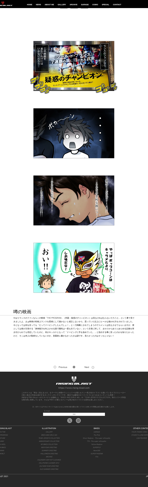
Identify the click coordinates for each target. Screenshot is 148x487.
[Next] (84, 367)
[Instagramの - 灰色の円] (78, 420)
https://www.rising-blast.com (74, 388)
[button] (62, 4)
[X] (69, 420)
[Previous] (64, 367)
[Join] (74, 414)
